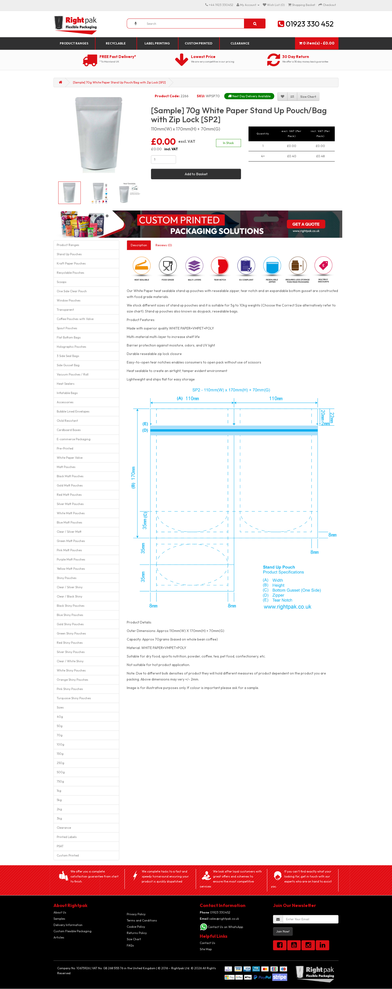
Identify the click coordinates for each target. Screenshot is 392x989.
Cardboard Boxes (69, 430)
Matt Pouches (66, 467)
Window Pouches (68, 300)
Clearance (240, 43)
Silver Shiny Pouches (71, 652)
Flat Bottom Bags (69, 337)
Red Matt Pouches (69, 494)
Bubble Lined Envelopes (73, 411)
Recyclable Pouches (70, 272)
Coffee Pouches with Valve (75, 319)
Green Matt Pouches (71, 541)
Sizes (60, 707)
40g (60, 716)
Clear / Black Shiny (69, 596)
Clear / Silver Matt (69, 532)
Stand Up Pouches (69, 254)
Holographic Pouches (71, 346)
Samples (59, 918)
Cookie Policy (136, 926)
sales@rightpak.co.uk (219, 918)
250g (60, 763)
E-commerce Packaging (73, 439)
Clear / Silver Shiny (69, 587)
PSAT (60, 846)
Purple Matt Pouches (71, 559)
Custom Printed (198, 43)
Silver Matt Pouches (70, 504)
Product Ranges (74, 43)
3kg (59, 818)
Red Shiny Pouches (70, 642)
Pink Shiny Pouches (70, 689)
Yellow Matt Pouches (71, 568)
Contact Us (207, 943)
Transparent (65, 310)
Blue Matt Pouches (69, 522)
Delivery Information (68, 925)
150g (60, 754)
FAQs (130, 945)
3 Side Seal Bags (68, 356)
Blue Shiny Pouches (70, 615)
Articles (59, 937)
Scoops (61, 282)
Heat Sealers (65, 384)
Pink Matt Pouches (69, 550)
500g (61, 772)
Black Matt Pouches (70, 476)
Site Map (206, 949)
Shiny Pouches (66, 578)
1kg (59, 790)
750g (60, 781)
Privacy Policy (136, 914)
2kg (59, 809)
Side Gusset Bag (68, 365)
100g (60, 744)
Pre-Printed (65, 448)
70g (59, 735)
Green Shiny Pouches (71, 633)
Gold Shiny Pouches (70, 624)
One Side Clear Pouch (72, 291)
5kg (59, 800)
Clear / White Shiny (70, 661)
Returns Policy (137, 933)
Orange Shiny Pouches (72, 680)
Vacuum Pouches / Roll (72, 374)
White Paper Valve (69, 458)
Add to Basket (196, 174)
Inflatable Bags (67, 393)
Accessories (65, 402)
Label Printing (157, 43)
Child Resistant (67, 420)
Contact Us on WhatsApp (225, 927)
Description (139, 245)
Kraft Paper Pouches (71, 263)
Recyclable (116, 43)
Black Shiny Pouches (70, 606)
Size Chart (134, 939)
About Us (60, 912)
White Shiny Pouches (71, 670)
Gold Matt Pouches (70, 485)
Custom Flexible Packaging (73, 931)
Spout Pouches (67, 328)
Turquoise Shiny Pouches (74, 698)
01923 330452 (215, 912)
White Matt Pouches (71, 513)
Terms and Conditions (142, 920)
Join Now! (283, 931)
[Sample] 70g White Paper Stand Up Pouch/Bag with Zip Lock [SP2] (119, 82)
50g (59, 726)
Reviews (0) (164, 245)
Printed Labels (67, 837)
